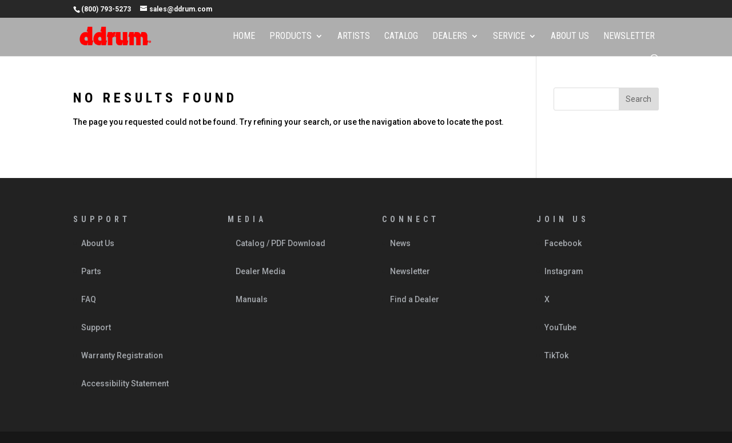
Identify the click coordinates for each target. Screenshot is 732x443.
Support (96, 327)
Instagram (563, 271)
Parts (91, 271)
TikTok (556, 355)
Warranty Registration (122, 355)
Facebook (563, 243)
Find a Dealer (414, 299)
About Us (570, 36)
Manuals (252, 299)
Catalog (401, 36)
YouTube (560, 327)
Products (290, 36)
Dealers (449, 36)
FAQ (88, 299)
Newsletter (629, 36)
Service (509, 36)
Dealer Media (260, 271)
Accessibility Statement (125, 383)
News (400, 243)
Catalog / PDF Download (280, 243)
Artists (353, 36)
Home (244, 36)
